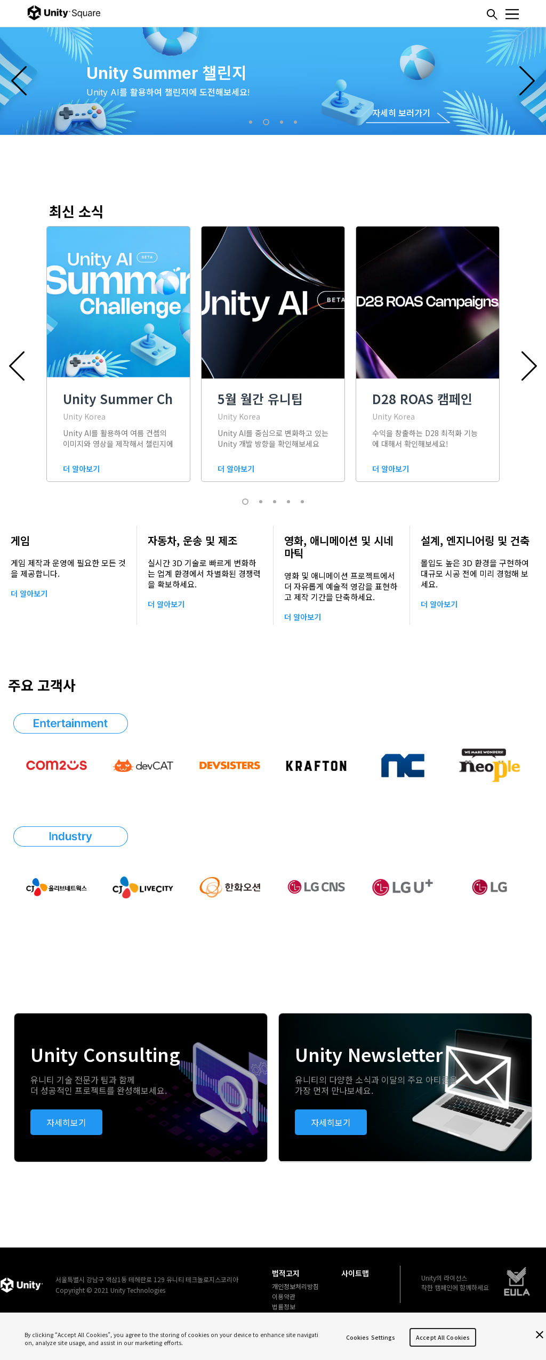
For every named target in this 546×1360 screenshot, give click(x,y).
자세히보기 (66, 1122)
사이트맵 (355, 1273)
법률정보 (283, 1306)
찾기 (492, 14)
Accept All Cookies (443, 1337)
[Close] (539, 1335)
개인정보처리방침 (295, 1286)
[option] (273, 81)
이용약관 (283, 1296)
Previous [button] (19, 81)
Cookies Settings (371, 1337)
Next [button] (527, 81)
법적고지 (286, 1273)
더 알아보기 (29, 593)
